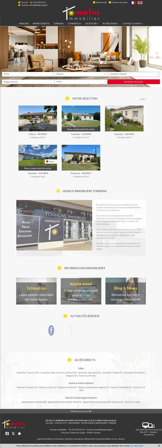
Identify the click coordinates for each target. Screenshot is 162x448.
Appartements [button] (41, 23)
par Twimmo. (119, 439)
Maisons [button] (24, 23)
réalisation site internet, (74, 439)
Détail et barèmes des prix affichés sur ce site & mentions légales (81, 420)
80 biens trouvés (133, 89)
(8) (34, 402)
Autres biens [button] (111, 23)
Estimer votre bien (118, 2)
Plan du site (61, 423)
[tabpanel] (81, 144)
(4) (58, 372)
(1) (64, 402)
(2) (120, 387)
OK (89, 411)
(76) (28, 372)
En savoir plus (137, 446)
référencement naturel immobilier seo (99, 439)
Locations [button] (91, 23)
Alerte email (99, 2)
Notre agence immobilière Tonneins (99, 423)
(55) (27, 387)
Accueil (23, 2)
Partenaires (74, 423)
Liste (143, 99)
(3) (112, 372)
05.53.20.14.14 (38, 2)
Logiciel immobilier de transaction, (51, 439)
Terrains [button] (58, 23)
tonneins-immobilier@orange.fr (33, 5)
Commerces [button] (74, 23)
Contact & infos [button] (133, 23)
